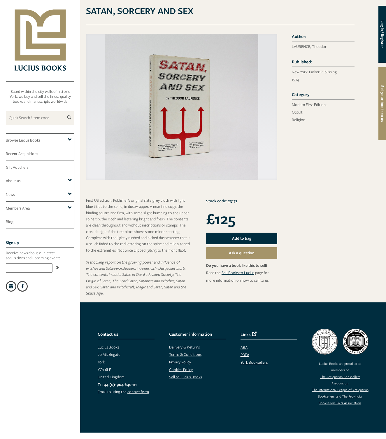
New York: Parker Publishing (314, 72)
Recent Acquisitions (22, 153)
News (39, 194)
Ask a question (242, 253)
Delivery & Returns (184, 347)
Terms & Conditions (185, 354)
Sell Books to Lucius (238, 273)
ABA (244, 347)
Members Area (39, 208)
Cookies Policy (181, 369)
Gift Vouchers (17, 167)
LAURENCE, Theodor (309, 46)
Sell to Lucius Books (185, 377)
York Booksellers (254, 362)
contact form (138, 392)
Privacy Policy (180, 362)
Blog (9, 221)
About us (39, 180)
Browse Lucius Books (39, 140)
